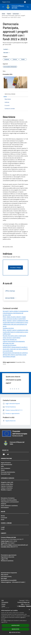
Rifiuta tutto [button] (15, 629)
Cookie (3, 606)
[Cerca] (28, 7)
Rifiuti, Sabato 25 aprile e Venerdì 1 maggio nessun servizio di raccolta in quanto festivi (14, 318)
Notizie (3, 516)
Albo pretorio (4, 574)
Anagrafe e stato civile (7, 482)
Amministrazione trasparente (9, 573)
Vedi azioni (6, 53)
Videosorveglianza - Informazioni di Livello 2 (13, 582)
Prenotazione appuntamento (8, 555)
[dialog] (15, 621)
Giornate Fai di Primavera (9, 345)
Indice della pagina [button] (10, 94)
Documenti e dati (5, 474)
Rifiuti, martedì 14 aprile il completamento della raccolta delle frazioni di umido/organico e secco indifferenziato (15, 332)
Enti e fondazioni (5, 468)
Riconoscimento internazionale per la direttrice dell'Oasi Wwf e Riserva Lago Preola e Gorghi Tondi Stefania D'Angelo (15, 354)
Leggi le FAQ (4, 559)
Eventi (2, 529)
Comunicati (16, 14)
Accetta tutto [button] (15, 625)
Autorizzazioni (5, 507)
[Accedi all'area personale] (24, 2)
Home (3, 14)
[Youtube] (3, 454)
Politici (3, 470)
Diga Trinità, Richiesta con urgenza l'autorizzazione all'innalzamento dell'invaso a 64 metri (14, 341)
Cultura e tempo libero (7, 484)
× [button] (29, 609)
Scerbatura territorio (8, 328)
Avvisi (2, 519)
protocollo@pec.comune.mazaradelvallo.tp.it (16, 545)
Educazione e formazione (7, 498)
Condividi (6, 49)
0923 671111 (14, 547)
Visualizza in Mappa (15, 267)
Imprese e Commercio (7, 486)
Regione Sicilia (6, 2)
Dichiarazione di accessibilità (8, 580)
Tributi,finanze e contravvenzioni (10, 502)
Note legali (4, 578)
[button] (15, 632)
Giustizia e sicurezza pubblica (9, 500)
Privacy (3, 604)
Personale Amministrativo (8, 472)
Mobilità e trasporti (6, 490)
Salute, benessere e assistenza (9, 506)
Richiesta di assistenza (7, 561)
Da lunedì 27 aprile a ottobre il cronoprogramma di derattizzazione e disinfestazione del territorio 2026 (15, 313)
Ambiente (3, 504)
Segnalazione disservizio (7, 557)
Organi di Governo (6, 463)
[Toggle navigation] (3, 7)
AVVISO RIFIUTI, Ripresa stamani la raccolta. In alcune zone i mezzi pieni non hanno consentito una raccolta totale (15, 349)
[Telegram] (7, 454)
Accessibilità (5, 602)
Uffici (2, 466)
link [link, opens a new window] (6, 622)
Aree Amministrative (6, 464)
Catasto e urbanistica (6, 488)
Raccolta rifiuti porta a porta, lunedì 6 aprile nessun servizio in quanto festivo (14, 337)
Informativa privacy (6, 576)
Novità (9, 14)
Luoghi (3, 527)
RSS (3, 600)
